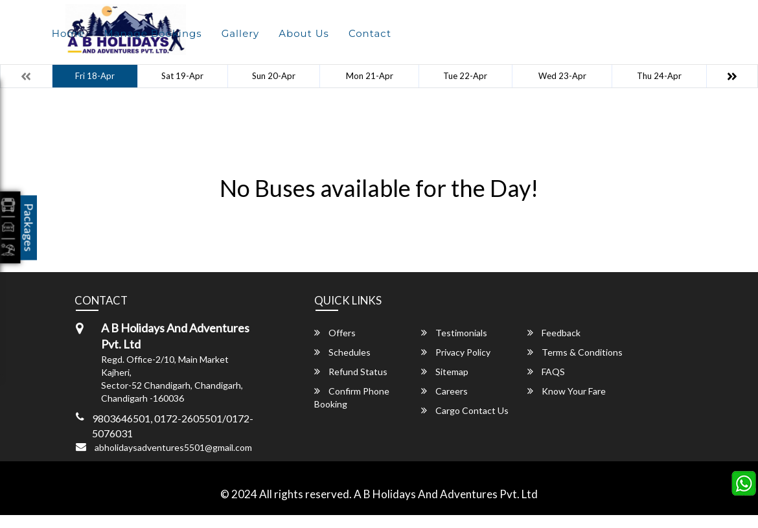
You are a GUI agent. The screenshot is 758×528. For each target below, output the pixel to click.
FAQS (546, 371)
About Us (304, 33)
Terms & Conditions (575, 352)
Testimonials (454, 332)
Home (68, 33)
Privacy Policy (455, 352)
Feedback (553, 332)
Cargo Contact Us (465, 410)
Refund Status (350, 371)
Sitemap (444, 371)
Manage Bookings (152, 33)
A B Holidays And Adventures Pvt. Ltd (446, 494)
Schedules (342, 352)
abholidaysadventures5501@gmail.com (173, 447)
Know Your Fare (566, 390)
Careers (444, 390)
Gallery (241, 33)
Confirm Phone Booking (351, 397)
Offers (335, 332)
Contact (370, 33)
